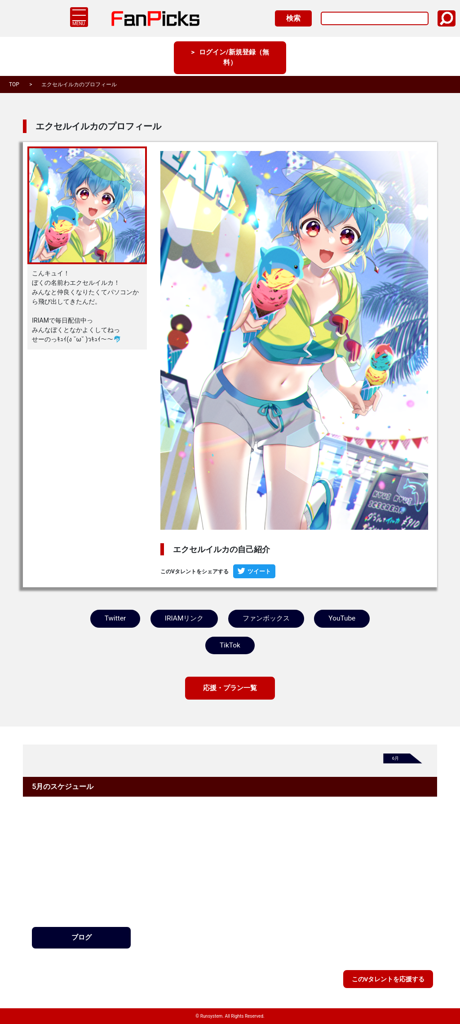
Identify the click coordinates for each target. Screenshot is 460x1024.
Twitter (115, 618)
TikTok (230, 645)
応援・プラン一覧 (230, 688)
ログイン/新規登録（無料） (234, 58)
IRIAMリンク (183, 618)
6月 (395, 759)
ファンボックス (266, 618)
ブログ (81, 939)
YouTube (342, 618)
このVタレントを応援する (388, 978)
